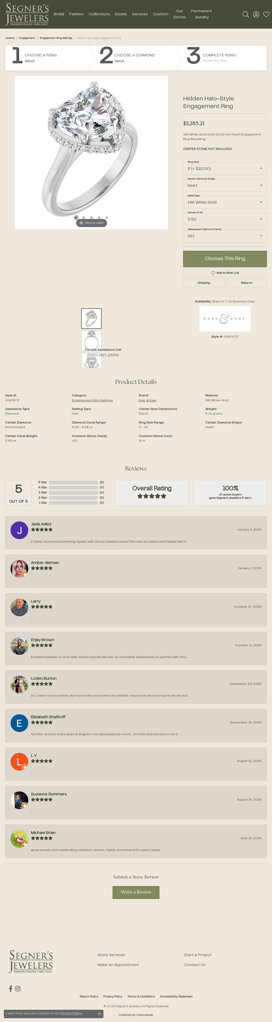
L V (34, 756)
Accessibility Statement (176, 996)
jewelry (9, 38)
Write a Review (136, 892)
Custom (160, 14)
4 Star (42, 487)
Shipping (204, 283)
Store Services (111, 955)
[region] (91, 152)
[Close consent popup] (99, 1013)
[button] (246, 14)
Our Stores (179, 14)
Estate (121, 14)
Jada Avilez (41, 524)
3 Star (42, 492)
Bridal (59, 14)
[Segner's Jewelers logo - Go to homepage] (27, 14)
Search (30, 61)
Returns (246, 283)
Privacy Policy (112, 996)
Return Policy (89, 996)
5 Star (42, 482)
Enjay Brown (42, 640)
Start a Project (197, 955)
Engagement (27, 38)
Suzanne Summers (49, 794)
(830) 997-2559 (103, 355)
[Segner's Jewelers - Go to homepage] (31, 961)
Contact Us (194, 965)
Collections (99, 14)
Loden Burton (43, 678)
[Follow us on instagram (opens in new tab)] (17, 989)
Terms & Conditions (141, 996)
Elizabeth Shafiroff (48, 717)
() (101, 482)
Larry (35, 601)
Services (140, 14)
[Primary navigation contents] (133, 14)
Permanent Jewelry (201, 14)
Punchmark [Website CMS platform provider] (144, 1015)
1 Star (43, 503)
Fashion (76, 14)
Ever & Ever (148, 400)
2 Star (42, 498)
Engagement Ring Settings (56, 38)
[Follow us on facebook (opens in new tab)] (11, 989)
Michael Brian (43, 833)
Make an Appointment (118, 965)
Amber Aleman (45, 563)
